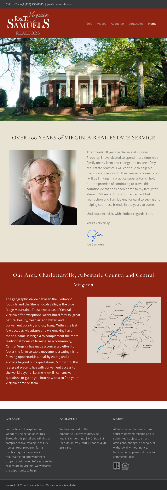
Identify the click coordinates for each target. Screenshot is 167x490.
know (47, 372)
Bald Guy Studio (67, 485)
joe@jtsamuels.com (59, 4)
